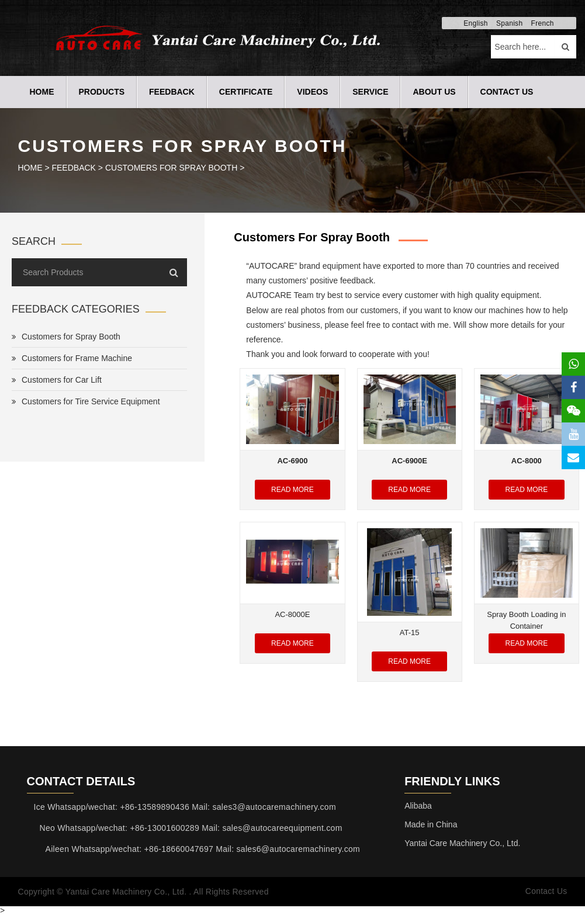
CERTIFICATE (246, 91)
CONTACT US (507, 91)
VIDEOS (312, 91)
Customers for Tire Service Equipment (86, 401)
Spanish (509, 23)
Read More (292, 490)
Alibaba (418, 805)
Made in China (430, 824)
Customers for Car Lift (57, 379)
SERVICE (370, 91)
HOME (30, 167)
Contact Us (546, 891)
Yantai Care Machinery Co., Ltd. (462, 843)
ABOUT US (434, 91)
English (475, 23)
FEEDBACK (172, 91)
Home (42, 91)
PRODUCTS (102, 91)
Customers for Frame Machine (72, 358)
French (542, 23)
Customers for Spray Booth (171, 167)
